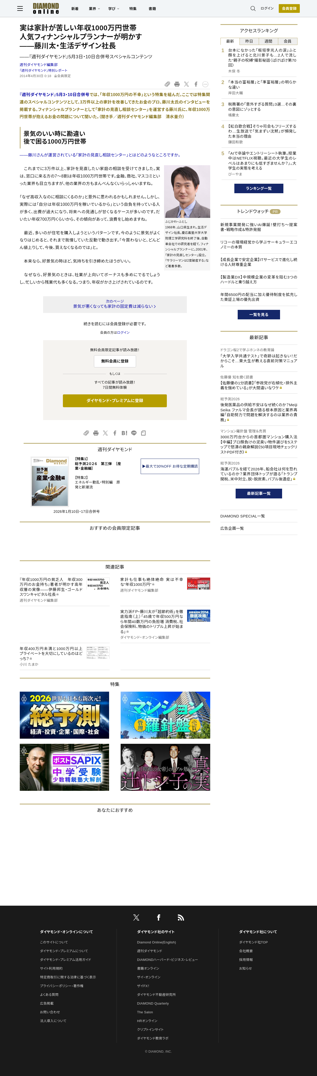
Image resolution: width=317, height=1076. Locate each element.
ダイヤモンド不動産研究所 (156, 995)
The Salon (145, 1012)
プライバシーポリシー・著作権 (62, 986)
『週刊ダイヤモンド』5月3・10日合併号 (55, 94)
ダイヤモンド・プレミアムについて (64, 951)
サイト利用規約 (51, 968)
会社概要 (246, 951)
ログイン (264, 9)
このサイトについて (54, 942)
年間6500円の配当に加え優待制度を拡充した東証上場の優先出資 (258, 297)
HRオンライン (147, 1021)
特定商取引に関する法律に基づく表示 (68, 977)
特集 (135, 9)
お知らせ (245, 968)
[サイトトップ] (43, 8)
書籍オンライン (148, 968)
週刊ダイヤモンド (149, 951)
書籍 (155, 9)
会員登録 (287, 9)
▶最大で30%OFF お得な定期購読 (170, 466)
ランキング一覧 (259, 188)
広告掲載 (47, 1003)
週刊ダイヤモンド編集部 (39, 65)
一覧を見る (258, 314)
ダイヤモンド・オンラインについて (66, 932)
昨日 (249, 41)
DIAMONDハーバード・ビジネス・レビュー (167, 960)
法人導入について (53, 1021)
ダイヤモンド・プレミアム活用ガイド (65, 960)
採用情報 (246, 960)
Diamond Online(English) (156, 942)
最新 (230, 41)
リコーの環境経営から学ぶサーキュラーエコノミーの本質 (258, 244)
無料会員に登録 (115, 361)
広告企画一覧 (232, 528)
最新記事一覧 (259, 493)
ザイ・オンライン (148, 977)
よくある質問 (49, 995)
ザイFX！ (143, 986)
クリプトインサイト (150, 1030)
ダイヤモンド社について (258, 932)
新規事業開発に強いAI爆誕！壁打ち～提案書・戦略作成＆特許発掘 (258, 227)
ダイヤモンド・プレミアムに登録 (115, 400)
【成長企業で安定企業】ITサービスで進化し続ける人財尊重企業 (258, 262)
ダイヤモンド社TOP (253, 942)
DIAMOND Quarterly (153, 1003)
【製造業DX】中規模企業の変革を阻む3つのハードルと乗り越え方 (258, 279)
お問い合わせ (50, 1012)
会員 (288, 41)
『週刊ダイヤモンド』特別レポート (44, 70)
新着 (77, 9)
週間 (269, 41)
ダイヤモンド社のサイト (156, 932)
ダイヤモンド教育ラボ (152, 1038)
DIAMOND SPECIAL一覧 (242, 516)
